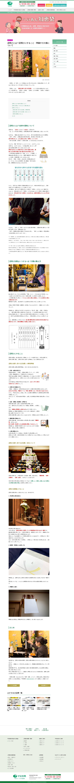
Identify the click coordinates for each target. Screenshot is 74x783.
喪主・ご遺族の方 (11, 757)
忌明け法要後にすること (18, 113)
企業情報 (41, 755)
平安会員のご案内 (59, 738)
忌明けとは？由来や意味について (19, 103)
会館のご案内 (42, 738)
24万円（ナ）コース (60, 741)
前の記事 (44, 685)
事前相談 (49, 5)
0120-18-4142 (30, 678)
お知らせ (41, 761)
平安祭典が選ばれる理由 (12, 738)
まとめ (13, 115)
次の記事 (14, 685)
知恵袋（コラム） (13, 12)
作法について (10, 761)
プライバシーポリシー (60, 757)
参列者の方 (10, 759)
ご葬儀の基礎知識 (11, 755)
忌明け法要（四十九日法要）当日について (22, 111)
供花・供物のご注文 (61, 10)
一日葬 (25, 742)
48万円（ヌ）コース (60, 744)
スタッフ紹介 (10, 741)
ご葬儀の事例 (26, 750)
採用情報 (41, 759)
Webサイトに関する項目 (60, 755)
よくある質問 (10, 768)
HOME (8, 12)
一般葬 (25, 744)
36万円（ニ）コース (60, 742)
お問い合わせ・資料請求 (59, 5)
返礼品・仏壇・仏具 (12, 766)
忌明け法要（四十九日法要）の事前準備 (21, 109)
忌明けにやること (16, 107)
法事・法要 (10, 764)
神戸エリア (42, 741)
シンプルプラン (27, 748)
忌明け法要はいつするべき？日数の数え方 (21, 105)
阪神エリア (42, 742)
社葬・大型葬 (26, 746)
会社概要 (41, 757)
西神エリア (42, 744)
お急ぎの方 (41, 5)
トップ (10, 10)
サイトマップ (58, 759)
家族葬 (25, 741)
